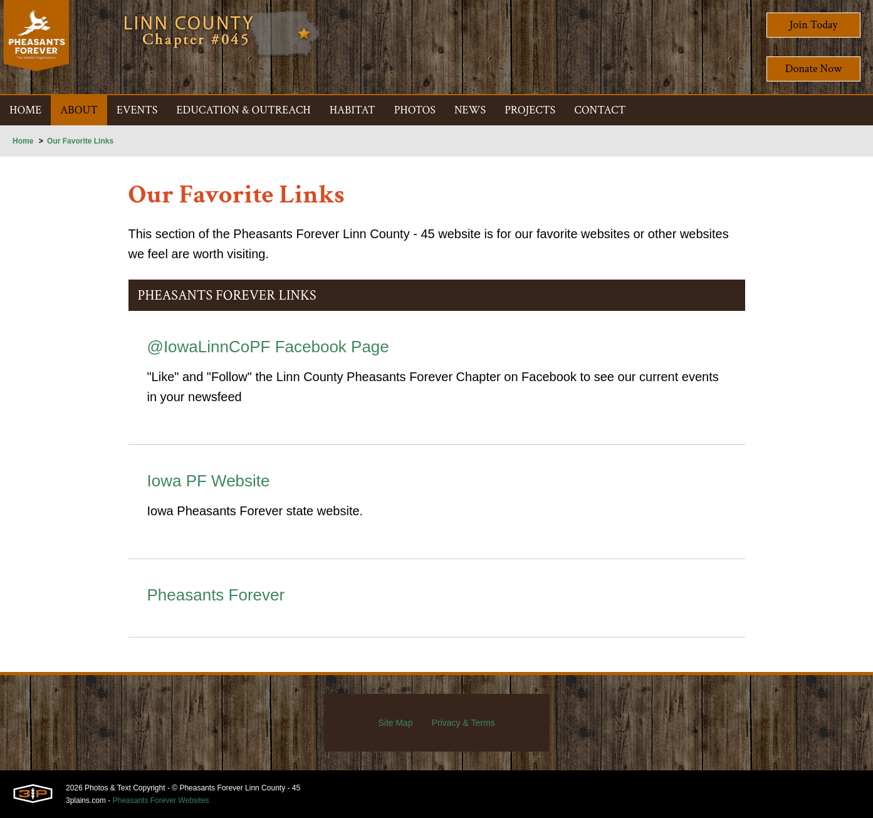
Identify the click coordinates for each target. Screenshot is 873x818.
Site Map (395, 723)
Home (23, 141)
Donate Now (813, 68)
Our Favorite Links (80, 141)
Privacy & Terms (463, 723)
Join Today (814, 25)
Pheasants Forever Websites (161, 800)
